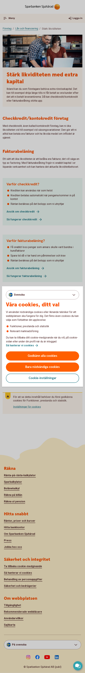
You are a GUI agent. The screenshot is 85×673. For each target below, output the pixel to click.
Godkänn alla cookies (42, 356)
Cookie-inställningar (42, 378)
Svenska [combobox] (19, 294)
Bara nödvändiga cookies (42, 367)
